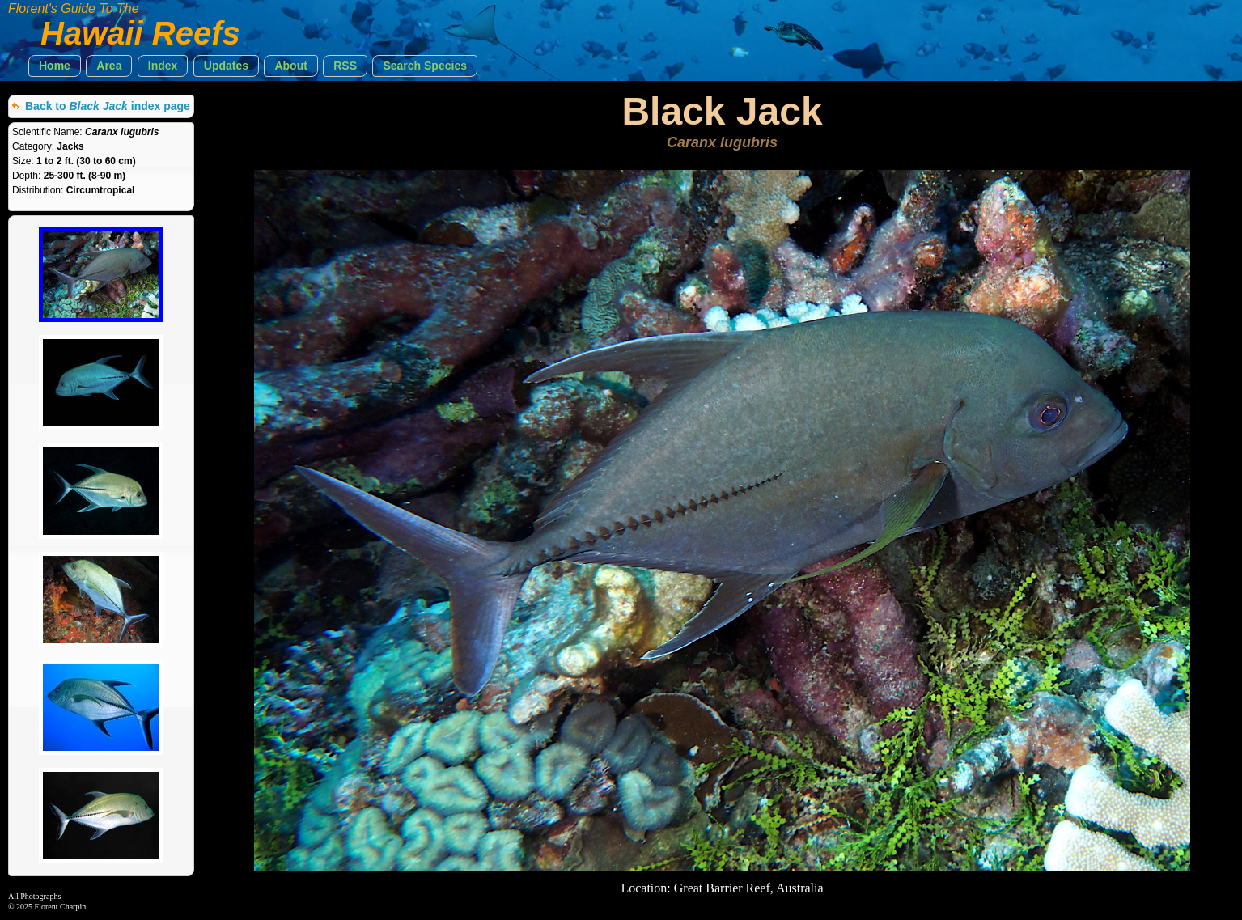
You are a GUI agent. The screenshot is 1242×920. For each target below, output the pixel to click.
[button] (54, 66)
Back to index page (107, 106)
